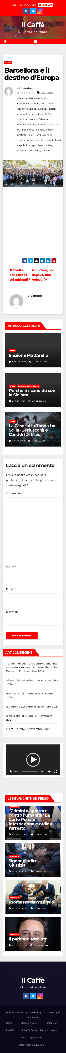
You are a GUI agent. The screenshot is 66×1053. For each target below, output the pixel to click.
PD (19, 129)
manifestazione (26, 124)
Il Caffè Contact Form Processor (39, 1030)
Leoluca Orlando (38, 119)
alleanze (22, 98)
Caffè (8, 63)
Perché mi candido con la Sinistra (32, 392)
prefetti (21, 134)
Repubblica (23, 145)
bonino (45, 98)
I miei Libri (51, 1023)
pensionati (28, 129)
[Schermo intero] (55, 771)
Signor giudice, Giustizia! (23, 680)
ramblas (40, 134)
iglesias (52, 108)
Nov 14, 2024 (19, 871)
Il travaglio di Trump (20, 715)
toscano (46, 150)
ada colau (47, 92)
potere (50, 129)
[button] (33, 760)
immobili (22, 114)
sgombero (38, 145)
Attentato (34, 98)
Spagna (21, 150)
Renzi (57, 140)
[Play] (10, 771)
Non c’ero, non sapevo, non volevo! (43, 275)
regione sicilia (35, 140)
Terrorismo (33, 150)
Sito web (12, 611)
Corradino (27, 88)
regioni (49, 140)
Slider (48, 145)
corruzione (47, 103)
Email (11, 589)
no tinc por (53, 124)
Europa (42, 108)
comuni (35, 103)
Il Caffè (33, 24)
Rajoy (31, 134)
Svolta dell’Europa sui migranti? (19, 275)
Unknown (14, 806)
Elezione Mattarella (28, 355)
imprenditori (36, 114)
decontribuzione (26, 108)
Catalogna (23, 103)
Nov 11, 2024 (19, 945)
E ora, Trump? (15, 729)
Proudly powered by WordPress (23, 1012)
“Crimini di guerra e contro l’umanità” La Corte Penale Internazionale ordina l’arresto (32, 667)
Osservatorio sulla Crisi (31, 1045)
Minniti (41, 124)
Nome (11, 566)
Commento (14, 493)
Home (9, 1023)
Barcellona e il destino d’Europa (31, 74)
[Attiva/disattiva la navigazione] (35, 41)
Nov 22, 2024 (20, 834)
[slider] (30, 771)
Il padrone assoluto (19, 706)
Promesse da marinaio (21, 693)
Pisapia (40, 129)
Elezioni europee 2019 (28, 386)
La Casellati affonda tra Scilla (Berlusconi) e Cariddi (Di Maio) (32, 430)
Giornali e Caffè (29, 1023)
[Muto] (50, 771)
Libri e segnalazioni (31, 1037)
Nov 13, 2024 (19, 908)
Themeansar (32, 1017)
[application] (33, 759)
